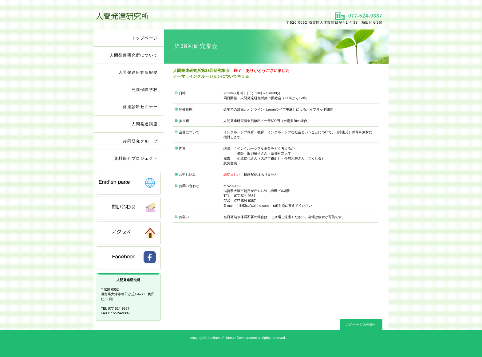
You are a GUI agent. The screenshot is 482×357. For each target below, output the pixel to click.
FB (129, 258)
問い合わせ (129, 208)
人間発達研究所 (166, 18)
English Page (129, 183)
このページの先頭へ (361, 324)
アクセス (129, 233)
